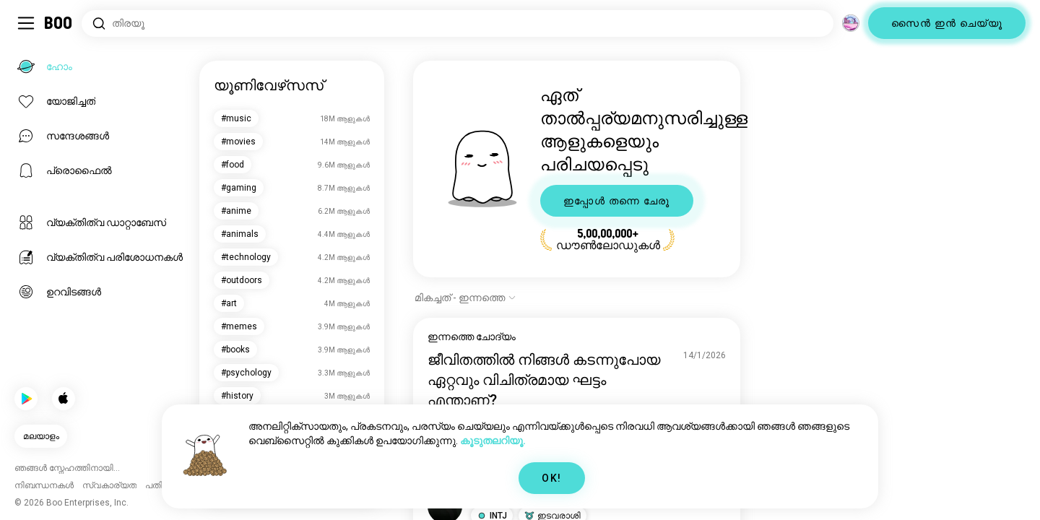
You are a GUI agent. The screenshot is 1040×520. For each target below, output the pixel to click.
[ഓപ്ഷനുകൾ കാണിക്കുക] (465, 297)
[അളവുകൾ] (850, 23)
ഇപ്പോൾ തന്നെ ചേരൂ (616, 201)
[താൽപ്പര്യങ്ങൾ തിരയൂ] (457, 23)
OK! (551, 478)
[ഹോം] (59, 23)
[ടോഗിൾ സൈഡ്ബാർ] (26, 23)
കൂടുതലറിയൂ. (493, 440)
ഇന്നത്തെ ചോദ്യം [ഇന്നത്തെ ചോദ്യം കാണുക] (472, 336)
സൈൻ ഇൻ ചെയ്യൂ (946, 23)
